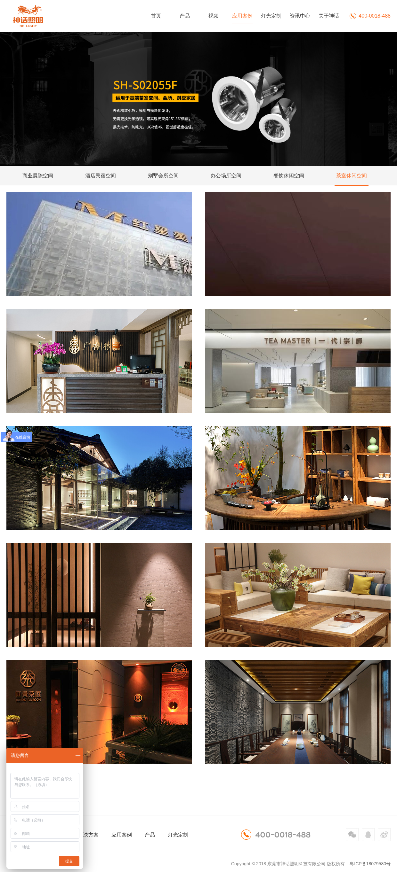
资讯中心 (300, 16)
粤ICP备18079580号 (370, 863)
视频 (213, 16)
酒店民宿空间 (100, 175)
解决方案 (88, 834)
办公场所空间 (226, 175)
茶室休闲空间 (351, 175)
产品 (185, 16)
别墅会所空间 (163, 175)
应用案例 (242, 16)
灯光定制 (271, 16)
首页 (156, 16)
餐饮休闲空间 (288, 175)
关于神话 (329, 16)
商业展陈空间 (37, 175)
